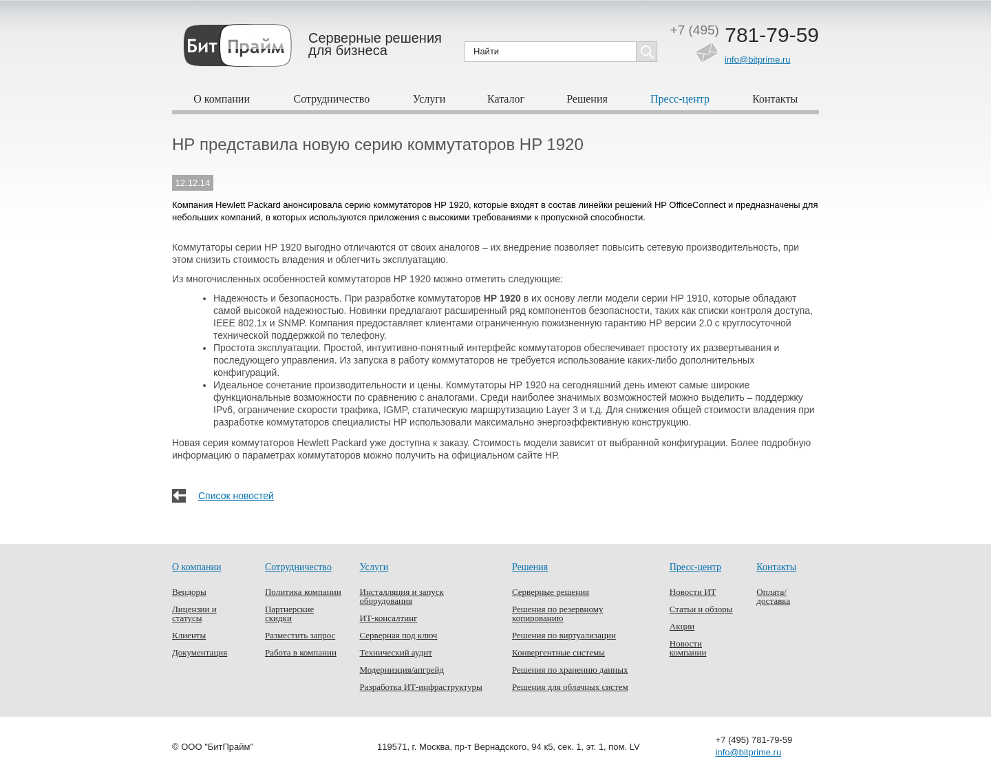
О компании (221, 99)
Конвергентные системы (558, 652)
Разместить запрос (300, 635)
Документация (199, 652)
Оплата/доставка (773, 596)
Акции (682, 626)
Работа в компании (301, 652)
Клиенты (189, 635)
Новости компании (688, 648)
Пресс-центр (680, 99)
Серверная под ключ (399, 635)
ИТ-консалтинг (389, 618)
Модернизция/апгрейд (402, 669)
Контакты (775, 99)
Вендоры (189, 592)
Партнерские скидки (289, 613)
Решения (587, 99)
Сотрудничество (332, 99)
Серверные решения (550, 592)
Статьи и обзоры (701, 609)
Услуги (429, 99)
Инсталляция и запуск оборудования (402, 596)
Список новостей (236, 495)
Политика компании (303, 592)
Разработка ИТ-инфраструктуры (421, 687)
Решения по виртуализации (564, 635)
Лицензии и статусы (194, 613)
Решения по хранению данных (570, 669)
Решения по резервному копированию (557, 613)
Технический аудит (396, 652)
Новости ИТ (693, 592)
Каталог (505, 99)
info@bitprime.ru (758, 59)
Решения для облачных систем (570, 687)
